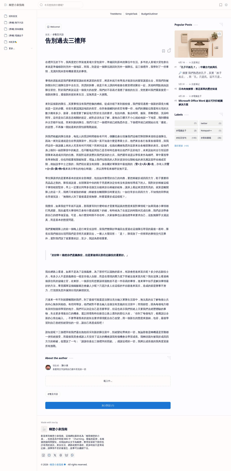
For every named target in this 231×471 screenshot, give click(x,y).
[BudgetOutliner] (149, 14)
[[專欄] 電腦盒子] (18, 35)
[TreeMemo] (116, 14)
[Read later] (163, 51)
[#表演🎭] (18, 42)
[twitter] (211, 123)
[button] (5, 4)
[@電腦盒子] (196, 96)
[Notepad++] (211, 131)
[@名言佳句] (186, 138)
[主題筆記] (195, 62)
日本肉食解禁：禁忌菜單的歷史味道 (198, 88)
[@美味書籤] (211, 138)
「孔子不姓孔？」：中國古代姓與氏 (198, 67)
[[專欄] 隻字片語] (18, 22)
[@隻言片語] (52, 394)
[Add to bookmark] (219, 34)
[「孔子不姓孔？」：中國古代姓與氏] (199, 44)
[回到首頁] (18, 16)
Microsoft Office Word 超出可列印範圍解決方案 (201, 102)
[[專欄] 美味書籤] (18, 29)
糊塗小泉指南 (16, 5)
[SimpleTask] (131, 14)
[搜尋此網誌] (60, 5)
